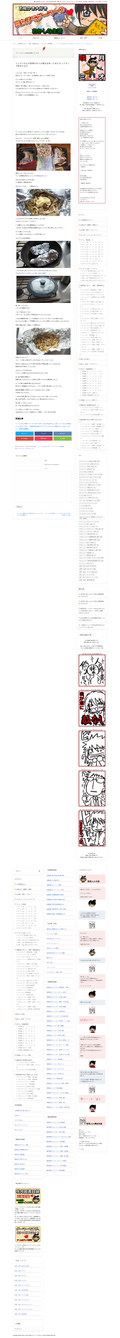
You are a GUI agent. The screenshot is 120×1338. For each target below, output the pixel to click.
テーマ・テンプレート (52, 943)
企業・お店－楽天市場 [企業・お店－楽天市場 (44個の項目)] (86, 580)
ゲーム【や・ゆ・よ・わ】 (90, 259)
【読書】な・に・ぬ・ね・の (90, 381)
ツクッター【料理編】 (59, 446)
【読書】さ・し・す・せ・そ (90, 376)
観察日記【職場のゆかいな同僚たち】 (57, 929)
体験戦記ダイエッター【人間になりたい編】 (58, 1054)
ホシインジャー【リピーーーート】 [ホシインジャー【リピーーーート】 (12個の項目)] (89, 521)
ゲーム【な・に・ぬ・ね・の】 (91, 251)
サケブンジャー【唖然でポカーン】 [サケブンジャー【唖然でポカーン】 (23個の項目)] (89, 485)
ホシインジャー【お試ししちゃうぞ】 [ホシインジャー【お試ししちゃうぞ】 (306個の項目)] (90, 517)
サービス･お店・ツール (87, 268)
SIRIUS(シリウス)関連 (52, 948)
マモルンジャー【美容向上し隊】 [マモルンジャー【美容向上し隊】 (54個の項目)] (90, 550)
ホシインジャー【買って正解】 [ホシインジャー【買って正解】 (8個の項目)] (86, 524)
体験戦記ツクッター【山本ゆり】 (55, 1073)
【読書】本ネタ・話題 (88, 392)
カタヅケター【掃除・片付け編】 (92, 302)
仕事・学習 (83, 38)
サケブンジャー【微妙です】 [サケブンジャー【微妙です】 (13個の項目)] (87, 487)
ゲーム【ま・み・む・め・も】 (91, 256)
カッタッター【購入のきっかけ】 (92, 323)
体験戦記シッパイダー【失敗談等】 (56, 1011)
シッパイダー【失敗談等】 (90, 330)
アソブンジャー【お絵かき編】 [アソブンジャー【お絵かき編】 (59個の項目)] (89, 461)
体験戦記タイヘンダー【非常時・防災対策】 (58, 1107)
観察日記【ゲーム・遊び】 (22, 1173)
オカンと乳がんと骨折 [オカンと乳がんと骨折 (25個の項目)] (86, 472)
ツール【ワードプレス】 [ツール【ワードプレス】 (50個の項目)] (87, 514)
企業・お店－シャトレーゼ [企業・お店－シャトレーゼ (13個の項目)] (86, 574)
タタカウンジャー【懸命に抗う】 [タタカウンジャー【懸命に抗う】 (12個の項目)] (88, 497)
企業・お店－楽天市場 (20, 1314)
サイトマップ (71, 1)
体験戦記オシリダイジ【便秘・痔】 (56, 1102)
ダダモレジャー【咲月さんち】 (91, 332)
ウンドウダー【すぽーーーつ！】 (92, 294)
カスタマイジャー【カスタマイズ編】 (93, 436)
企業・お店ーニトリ (20, 1271)
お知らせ (17, 1115)
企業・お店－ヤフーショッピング (23, 1309)
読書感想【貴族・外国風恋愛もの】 (56, 914)
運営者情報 (53, 1)
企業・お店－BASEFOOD (21, 1290)
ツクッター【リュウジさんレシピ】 (25, 448)
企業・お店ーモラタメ (20, 1275)
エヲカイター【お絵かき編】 (90, 433)
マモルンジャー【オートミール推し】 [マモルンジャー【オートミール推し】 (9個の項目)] (88, 526)
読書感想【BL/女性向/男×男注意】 (56, 875)
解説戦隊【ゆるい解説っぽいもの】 (91, 419)
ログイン (19, 1329)
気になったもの (19, 1129)
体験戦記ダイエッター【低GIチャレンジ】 (58, 1049)
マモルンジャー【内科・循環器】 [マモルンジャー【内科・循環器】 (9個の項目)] (87, 542)
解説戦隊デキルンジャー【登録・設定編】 (58, 1151)
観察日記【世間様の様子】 (88, 405)
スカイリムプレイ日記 (88, 263)
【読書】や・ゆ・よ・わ (89, 388)
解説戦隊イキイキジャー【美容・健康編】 (58, 1146)
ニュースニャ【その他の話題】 (91, 414)
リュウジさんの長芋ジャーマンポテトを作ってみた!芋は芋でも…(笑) (36, 423)
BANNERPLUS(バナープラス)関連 (56, 953)
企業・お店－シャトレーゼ (22, 1299)
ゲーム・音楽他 (85, 240)
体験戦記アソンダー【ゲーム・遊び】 (57, 992)
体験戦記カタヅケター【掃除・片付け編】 (58, 1001)
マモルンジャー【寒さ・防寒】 (91, 342)
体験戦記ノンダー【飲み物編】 (55, 1088)
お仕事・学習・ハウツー (87, 230)
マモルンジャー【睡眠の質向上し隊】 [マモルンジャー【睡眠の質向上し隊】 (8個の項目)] (88, 547)
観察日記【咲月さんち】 (21, 1159)
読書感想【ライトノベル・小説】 (55, 890)
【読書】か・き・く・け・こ (90, 373)
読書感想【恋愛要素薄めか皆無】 (55, 894)
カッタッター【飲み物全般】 (90, 328)
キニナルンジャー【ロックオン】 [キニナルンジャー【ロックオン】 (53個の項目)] (90, 477)
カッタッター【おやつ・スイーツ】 (92, 304)
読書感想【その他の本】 (53, 880)
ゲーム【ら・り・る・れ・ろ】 (91, 261)
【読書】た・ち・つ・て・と (90, 378)
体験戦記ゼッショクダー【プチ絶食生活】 (58, 1016)
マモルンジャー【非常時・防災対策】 (93, 351)
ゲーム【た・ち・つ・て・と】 (91, 249)
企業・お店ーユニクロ (20, 1280)
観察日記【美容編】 (20, 1169)
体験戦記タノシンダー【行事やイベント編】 (58, 1021)
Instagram (79, 1)
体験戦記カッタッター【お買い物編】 (57, 1006)
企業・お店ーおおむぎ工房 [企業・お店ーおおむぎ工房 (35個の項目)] (87, 566)
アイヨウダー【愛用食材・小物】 (92, 290)
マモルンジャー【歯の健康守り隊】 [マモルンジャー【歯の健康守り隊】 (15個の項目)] (89, 545)
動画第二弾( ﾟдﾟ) (93, 99)
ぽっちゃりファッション (21, 1125)
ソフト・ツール (51, 967)
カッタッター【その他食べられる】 (92, 313)
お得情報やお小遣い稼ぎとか (22, 1110)
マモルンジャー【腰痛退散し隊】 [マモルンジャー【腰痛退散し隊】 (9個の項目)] (87, 555)
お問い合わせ (62, 1)
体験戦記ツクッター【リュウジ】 (55, 1069)
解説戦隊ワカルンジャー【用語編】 (56, 1141)
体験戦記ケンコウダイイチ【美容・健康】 (58, 1083)
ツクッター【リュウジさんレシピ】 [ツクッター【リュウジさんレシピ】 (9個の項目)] (88, 503)
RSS (106, 1)
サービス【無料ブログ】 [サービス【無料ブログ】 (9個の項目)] (85, 495)
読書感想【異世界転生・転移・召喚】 (57, 909)
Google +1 (100, 1)
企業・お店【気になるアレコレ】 (92, 280)
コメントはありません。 (45, 446)
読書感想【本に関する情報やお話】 (56, 899)
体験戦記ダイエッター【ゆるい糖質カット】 (58, 1040)
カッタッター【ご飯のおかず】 (91, 309)
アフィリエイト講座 (52, 934)
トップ (20, 38)
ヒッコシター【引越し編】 (90, 337)
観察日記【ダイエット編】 (22, 1145)
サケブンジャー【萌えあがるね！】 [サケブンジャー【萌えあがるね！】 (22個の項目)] (89, 492)
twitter (86, 1)
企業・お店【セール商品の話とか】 (92, 275)
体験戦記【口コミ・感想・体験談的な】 (92, 285)
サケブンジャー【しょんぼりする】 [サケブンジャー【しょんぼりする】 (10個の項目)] (88, 482)
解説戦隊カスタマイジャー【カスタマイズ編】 (59, 1136)
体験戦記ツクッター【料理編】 (55, 1059)
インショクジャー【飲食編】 (90, 431)
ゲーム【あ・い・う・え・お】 (91, 242)
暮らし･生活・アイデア (87, 364)
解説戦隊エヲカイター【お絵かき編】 (57, 1127)
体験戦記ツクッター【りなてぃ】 (55, 1064)
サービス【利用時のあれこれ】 (91, 271)
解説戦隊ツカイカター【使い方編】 (56, 1132)
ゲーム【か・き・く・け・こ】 (91, 244)
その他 (100, 38)
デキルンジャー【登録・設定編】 (92, 445)
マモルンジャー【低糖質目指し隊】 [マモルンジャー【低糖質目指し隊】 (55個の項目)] (90, 537)
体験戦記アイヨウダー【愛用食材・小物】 (58, 987)
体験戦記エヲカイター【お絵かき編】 (57, 997)
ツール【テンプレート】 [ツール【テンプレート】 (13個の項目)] (86, 511)
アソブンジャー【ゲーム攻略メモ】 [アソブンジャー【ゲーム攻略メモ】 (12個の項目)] (89, 464)
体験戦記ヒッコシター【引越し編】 (56, 1097)
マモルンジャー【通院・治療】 (91, 349)
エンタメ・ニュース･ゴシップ (89, 235)
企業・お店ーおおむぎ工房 (22, 1266)
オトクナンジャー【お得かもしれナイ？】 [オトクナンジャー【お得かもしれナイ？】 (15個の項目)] (90, 474)
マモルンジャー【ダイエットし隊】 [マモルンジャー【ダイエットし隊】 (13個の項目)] (89, 531)
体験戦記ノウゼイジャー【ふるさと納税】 (58, 1093)
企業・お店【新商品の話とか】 (91, 278)
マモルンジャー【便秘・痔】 (90, 340)
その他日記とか (85, 220)
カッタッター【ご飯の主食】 (90, 311)
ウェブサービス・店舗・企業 (54, 972)
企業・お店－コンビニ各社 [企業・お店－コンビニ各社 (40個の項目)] (88, 572)
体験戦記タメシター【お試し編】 (55, 1030)
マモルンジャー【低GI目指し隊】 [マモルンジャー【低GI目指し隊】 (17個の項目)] (88, 534)
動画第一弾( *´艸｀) (93, 97)
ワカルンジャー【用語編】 (90, 448)
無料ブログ (50, 957)
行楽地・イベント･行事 (87, 400)
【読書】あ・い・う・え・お (90, 371)
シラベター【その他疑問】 (90, 440)
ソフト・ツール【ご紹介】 (90, 273)
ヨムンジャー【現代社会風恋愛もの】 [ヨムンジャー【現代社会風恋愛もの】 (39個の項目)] (91, 560)
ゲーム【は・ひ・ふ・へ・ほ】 (91, 254)
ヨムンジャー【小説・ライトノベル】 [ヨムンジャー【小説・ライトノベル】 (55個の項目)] (91, 558)
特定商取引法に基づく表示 (42, 1)
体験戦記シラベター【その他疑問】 (56, 1122)
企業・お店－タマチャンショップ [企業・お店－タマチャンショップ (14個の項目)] (88, 577)
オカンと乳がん (19, 1120)
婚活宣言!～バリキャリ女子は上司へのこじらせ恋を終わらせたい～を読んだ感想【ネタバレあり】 (92, 611)
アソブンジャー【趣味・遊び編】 (92, 424)
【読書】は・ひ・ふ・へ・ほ (90, 383)
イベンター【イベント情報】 (90, 429)
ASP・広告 (50, 962)
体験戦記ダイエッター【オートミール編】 (58, 1045)
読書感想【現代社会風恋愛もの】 (55, 904)
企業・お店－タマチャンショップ (23, 1304)
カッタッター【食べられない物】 (92, 325)
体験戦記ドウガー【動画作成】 (55, 1078)
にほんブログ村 (92, 87)
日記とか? (36, 38)
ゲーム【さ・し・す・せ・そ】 (91, 247)
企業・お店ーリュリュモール (22, 1285)
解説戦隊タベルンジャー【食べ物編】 (57, 1165)
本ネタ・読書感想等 (86, 369)
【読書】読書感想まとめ (89, 395)
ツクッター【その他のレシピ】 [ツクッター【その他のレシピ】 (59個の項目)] (89, 500)
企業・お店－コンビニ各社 (22, 1295)
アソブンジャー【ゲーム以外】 (91, 292)
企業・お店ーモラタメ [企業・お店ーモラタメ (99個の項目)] (87, 569)
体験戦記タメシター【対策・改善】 (56, 1035)
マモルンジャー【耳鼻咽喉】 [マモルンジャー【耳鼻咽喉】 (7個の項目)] (86, 552)
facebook (92, 1)
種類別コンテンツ (59, 38)
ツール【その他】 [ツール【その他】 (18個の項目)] (84, 505)
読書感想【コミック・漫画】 (54, 885)
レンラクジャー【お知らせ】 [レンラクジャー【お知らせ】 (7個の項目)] (86, 563)
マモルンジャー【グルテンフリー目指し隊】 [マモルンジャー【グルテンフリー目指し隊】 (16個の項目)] (91, 529)
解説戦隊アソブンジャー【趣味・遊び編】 (58, 1156)
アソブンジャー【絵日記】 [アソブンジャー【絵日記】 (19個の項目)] (86, 469)
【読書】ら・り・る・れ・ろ (90, 390)
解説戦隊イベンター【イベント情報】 (57, 1160)
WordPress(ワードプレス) (53, 938)
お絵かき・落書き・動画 (87, 225)
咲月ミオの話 (84, 359)
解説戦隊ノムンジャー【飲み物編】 (56, 1170)
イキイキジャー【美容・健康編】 (92, 426)
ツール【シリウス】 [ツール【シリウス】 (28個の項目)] (85, 508)
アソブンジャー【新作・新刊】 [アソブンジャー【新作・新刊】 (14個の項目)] (88, 466)
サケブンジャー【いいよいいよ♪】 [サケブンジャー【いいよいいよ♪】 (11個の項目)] (88, 479)
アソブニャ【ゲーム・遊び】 (90, 407)
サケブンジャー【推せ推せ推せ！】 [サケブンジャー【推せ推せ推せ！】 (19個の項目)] (89, 490)
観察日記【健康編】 (20, 1154)
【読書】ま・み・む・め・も (90, 385)
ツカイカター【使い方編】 (90, 443)
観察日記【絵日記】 (20, 1164)
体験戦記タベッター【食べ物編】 (55, 1025)
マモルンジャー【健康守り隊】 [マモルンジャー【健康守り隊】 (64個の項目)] (89, 540)
